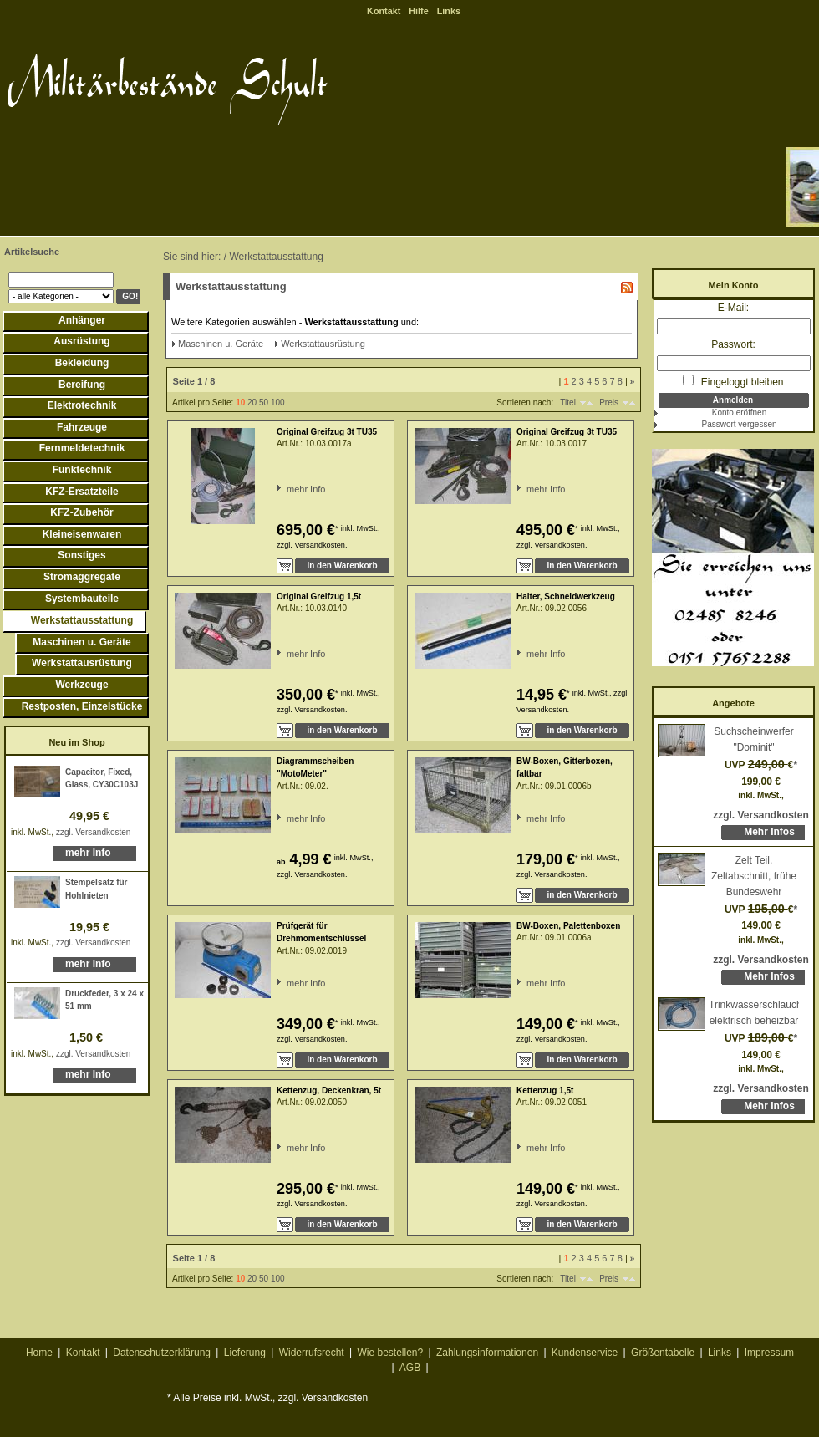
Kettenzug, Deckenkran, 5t (329, 1090)
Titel (568, 402)
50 (263, 402)
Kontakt (383, 11)
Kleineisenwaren (82, 534)
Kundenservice (585, 1352)
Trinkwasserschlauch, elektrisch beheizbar (754, 1013)
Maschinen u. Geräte (81, 642)
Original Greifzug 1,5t (319, 596)
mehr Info (88, 853)
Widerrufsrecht (311, 1352)
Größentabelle (662, 1352)
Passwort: (733, 344)
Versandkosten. (320, 545)
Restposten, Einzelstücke (82, 706)
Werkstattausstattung (82, 620)
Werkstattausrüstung (82, 663)
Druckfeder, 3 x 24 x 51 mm (104, 1000)
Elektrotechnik (82, 405)
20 (252, 402)
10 (240, 402)
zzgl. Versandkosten (93, 832)
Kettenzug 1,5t (544, 1090)
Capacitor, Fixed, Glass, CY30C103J (101, 778)
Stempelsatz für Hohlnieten (96, 889)
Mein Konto (734, 285)
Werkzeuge (81, 684)
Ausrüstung (81, 341)
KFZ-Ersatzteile (81, 491)
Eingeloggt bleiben (733, 381)
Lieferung (245, 1352)
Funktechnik (82, 470)
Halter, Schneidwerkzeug (565, 596)
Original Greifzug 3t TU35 (327, 431)
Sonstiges (81, 555)
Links (448, 11)
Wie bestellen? (390, 1352)
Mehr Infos (769, 832)
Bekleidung (82, 363)
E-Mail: (733, 307)
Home (39, 1352)
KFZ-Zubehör (81, 512)
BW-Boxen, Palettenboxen (568, 925)
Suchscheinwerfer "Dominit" (753, 739)
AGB (409, 1367)
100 (278, 402)
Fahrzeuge (82, 427)
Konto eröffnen (739, 412)
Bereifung (81, 384)
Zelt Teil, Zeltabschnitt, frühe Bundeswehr (753, 875)
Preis (608, 402)
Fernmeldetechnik (82, 448)
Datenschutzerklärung (162, 1352)
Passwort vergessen (738, 424)
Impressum (769, 1352)
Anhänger (81, 320)
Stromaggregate (81, 577)
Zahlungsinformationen (487, 1352)
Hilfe (418, 11)
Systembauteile (82, 598)
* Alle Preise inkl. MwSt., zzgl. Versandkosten (267, 1398)
